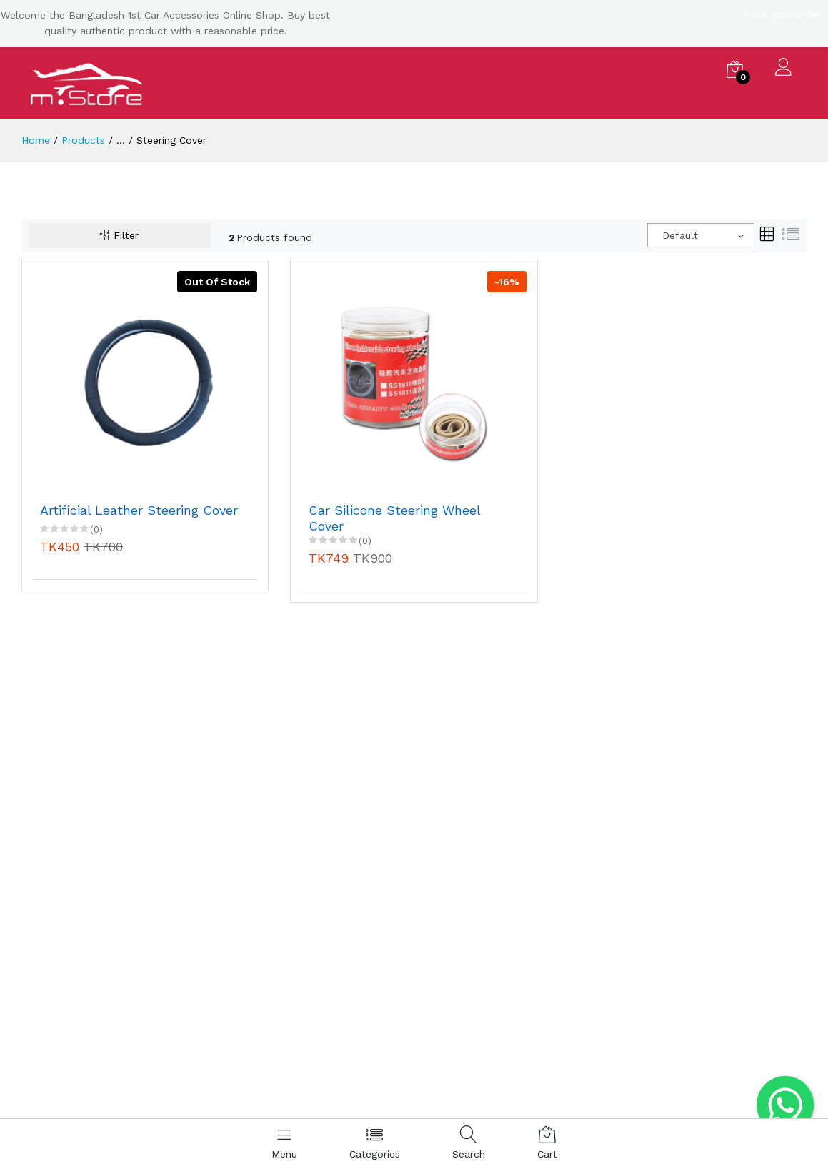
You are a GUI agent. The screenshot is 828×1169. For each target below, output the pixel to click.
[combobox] (700, 235)
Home (35, 140)
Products (83, 140)
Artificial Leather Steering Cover (139, 510)
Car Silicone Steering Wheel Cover (394, 518)
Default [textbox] (680, 235)
